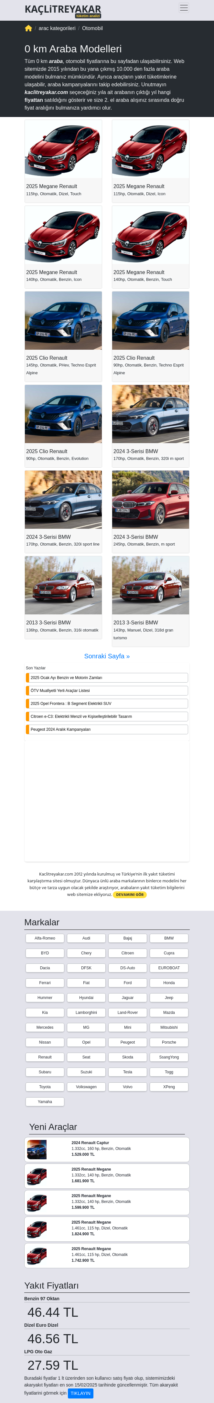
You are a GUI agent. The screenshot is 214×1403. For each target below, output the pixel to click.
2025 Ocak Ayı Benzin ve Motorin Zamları (66, 677)
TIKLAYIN (81, 1393)
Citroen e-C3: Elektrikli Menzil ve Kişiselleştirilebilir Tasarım (81, 716)
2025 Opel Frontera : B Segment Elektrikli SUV (71, 703)
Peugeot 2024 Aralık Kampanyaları (61, 729)
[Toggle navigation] (184, 8)
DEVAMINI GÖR (130, 895)
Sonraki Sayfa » (107, 656)
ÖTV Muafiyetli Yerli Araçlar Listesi (60, 690)
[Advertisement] (107, 802)
